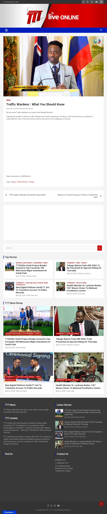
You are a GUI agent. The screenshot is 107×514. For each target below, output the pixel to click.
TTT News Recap (14, 303)
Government (38, 263)
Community (71, 263)
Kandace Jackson (84, 273)
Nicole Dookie (31, 276)
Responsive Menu (101, 2)
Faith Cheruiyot (32, 295)
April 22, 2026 (21, 276)
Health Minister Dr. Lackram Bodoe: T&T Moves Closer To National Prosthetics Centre (84, 288)
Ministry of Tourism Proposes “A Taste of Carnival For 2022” (78, 196)
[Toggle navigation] (6, 30)
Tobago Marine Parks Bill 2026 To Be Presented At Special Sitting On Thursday (84, 268)
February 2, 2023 (12, 108)
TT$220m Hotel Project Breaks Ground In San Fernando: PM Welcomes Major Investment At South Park (31, 269)
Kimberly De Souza (26, 108)
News (8, 100)
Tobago (13, 182)
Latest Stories (64, 404)
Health (79, 283)
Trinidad (31, 182)
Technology (20, 285)
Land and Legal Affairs (34, 283)
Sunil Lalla (81, 294)
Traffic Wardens (22, 182)
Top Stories (11, 257)
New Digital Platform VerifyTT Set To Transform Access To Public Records (32, 290)
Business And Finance (24, 263)
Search (99, 248)
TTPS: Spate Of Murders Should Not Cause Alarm (27, 195)
